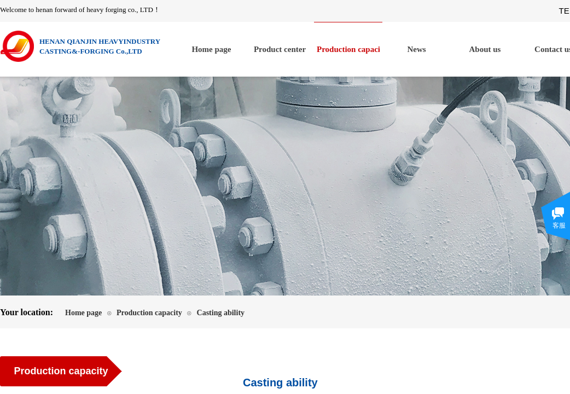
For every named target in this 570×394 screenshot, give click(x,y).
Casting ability (221, 313)
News (416, 49)
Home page (211, 49)
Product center (280, 49)
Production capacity (348, 49)
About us (485, 49)
